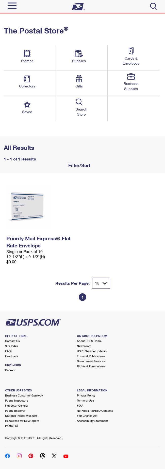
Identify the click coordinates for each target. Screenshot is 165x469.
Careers (10, 370)
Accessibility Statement (92, 420)
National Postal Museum (21, 415)
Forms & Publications (91, 356)
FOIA (80, 405)
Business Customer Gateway (24, 395)
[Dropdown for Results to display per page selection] (101, 283)
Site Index (11, 346)
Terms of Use (85, 400)
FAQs (8, 351)
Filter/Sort (78, 165)
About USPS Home (89, 340)
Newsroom (84, 346)
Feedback (11, 356)
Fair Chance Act (87, 415)
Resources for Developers (22, 420)
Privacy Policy (86, 395)
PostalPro (11, 425)
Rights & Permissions (91, 366)
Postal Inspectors (16, 400)
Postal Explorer (15, 410)
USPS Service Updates (92, 351)
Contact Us (12, 340)
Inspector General (16, 405)
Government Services (91, 361)
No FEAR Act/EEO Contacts (95, 410)
